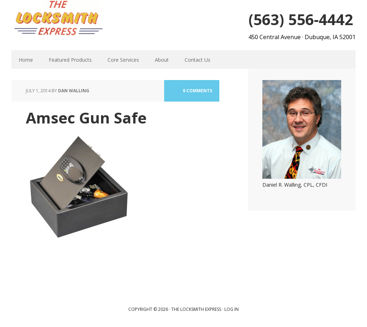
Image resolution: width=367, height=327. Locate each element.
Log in (231, 309)
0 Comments (197, 91)
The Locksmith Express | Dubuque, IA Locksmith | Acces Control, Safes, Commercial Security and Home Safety (58, 18)
